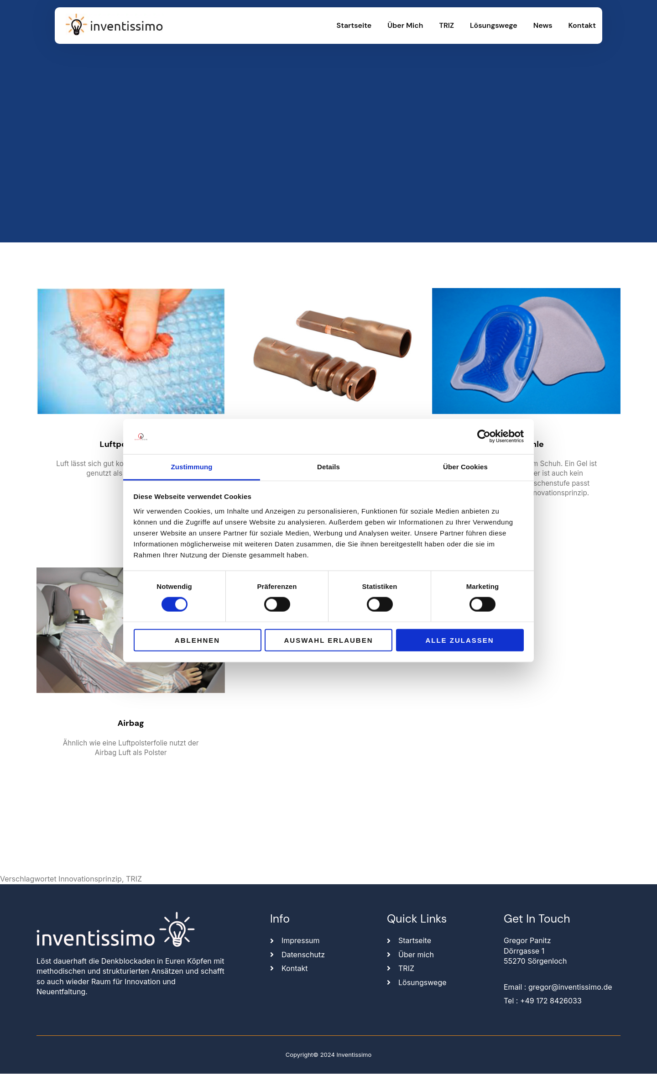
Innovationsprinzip (90, 886)
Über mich (405, 25)
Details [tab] (328, 467)
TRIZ (446, 25)
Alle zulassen (459, 640)
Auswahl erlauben (328, 640)
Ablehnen (197, 640)
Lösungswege (493, 25)
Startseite (354, 25)
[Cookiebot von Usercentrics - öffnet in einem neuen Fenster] (484, 436)
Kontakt (582, 25)
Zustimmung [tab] (192, 467)
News (543, 25)
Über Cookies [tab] (465, 467)
